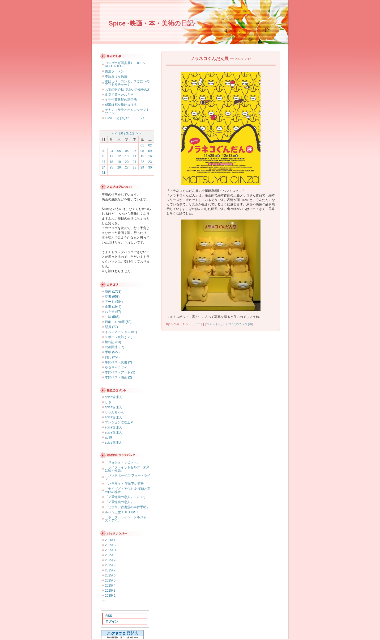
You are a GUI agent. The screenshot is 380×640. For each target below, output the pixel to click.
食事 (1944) (113, 307)
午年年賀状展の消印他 (121, 100)
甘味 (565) (112, 317)
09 (150, 151)
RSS (108, 616)
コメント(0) (214, 324)
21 (134, 162)
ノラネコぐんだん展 (209, 58)
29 (142, 167)
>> (138, 133)
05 (119, 151)
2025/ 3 (110, 590)
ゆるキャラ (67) (116, 367)
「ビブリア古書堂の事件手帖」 (127, 507)
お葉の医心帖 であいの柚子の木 (127, 89)
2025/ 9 (110, 560)
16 (150, 156)
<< (114, 133)
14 (134, 156)
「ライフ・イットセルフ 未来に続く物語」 (127, 468)
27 (127, 167)
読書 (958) (112, 296)
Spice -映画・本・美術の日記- (152, 23)
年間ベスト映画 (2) (118, 377)
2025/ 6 (110, 575)
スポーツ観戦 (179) (118, 337)
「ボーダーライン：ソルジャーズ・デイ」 (127, 518)
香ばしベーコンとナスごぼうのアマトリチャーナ (127, 82)
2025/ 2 (110, 595)
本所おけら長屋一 (117, 76)
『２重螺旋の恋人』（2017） (126, 497)
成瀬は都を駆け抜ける (121, 105)
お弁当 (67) (113, 312)
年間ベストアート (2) (120, 372)
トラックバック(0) (238, 324)
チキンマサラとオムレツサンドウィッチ (127, 111)
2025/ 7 (110, 570)
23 (150, 162)
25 (111, 167)
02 (150, 145)
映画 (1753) (113, 291)
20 (127, 162)
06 (127, 151)
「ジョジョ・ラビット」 (122, 462)
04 (111, 151)
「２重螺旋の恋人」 (119, 502)
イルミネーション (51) (121, 332)
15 (142, 156)
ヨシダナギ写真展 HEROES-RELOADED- (125, 64)
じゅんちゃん (114, 412)
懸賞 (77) (111, 327)
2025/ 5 (110, 580)
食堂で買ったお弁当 (119, 94)
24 (103, 167)
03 (103, 151)
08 (142, 151)
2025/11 (110, 550)
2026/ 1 (110, 540)
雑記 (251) (112, 357)
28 (134, 167)
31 (103, 173)
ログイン (111, 621)
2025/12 (110, 545)
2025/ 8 (110, 565)
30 (150, 167)
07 (134, 151)
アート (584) (114, 302)
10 (103, 156)
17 (103, 162)
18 (111, 162)
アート (198, 324)
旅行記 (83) (113, 342)
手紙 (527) (112, 352)
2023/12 (127, 133)
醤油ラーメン (114, 71)
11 (111, 156)
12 (119, 156)
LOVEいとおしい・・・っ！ (125, 118)
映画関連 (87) (114, 347)
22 (142, 162)
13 (127, 156)
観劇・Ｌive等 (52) (118, 322)
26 (119, 167)
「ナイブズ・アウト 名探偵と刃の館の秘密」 (127, 490)
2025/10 (110, 555)
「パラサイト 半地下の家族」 (126, 484)
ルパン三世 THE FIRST (121, 512)
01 (142, 145)
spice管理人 (113, 397)
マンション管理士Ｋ (119, 422)
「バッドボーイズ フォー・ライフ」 (127, 477)
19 (119, 162)
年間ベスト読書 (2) (118, 362)
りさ (108, 402)
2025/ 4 (110, 585)
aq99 (108, 437)
